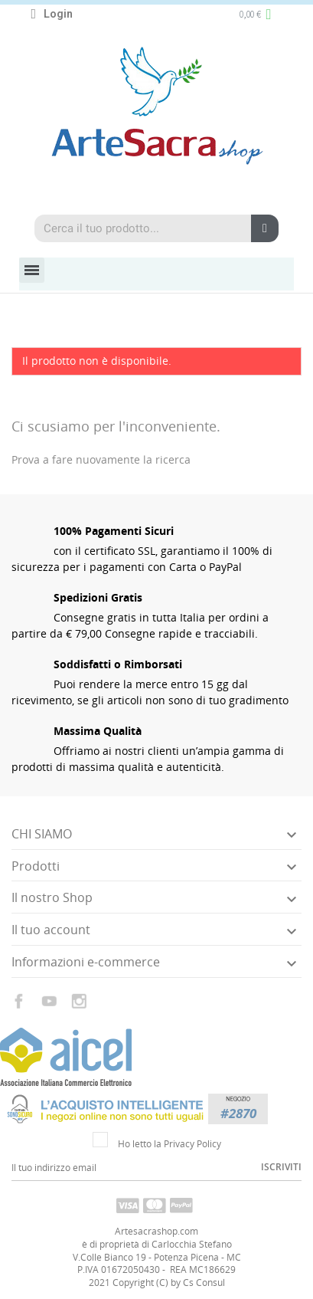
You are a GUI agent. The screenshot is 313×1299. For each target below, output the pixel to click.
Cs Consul (204, 1282)
